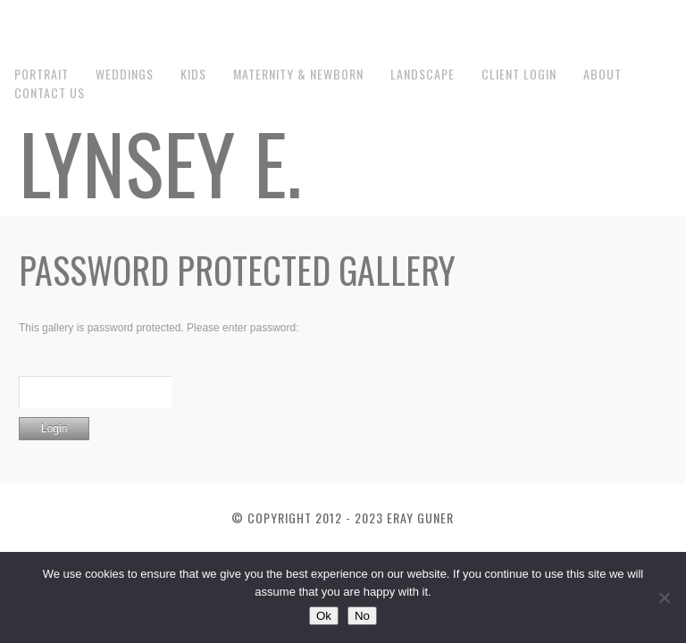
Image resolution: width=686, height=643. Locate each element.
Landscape (422, 73)
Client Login (518, 73)
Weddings (125, 73)
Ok (323, 615)
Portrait (41, 73)
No (362, 615)
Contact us (49, 92)
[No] (664, 597)
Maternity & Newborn (298, 73)
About (602, 73)
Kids (193, 73)
